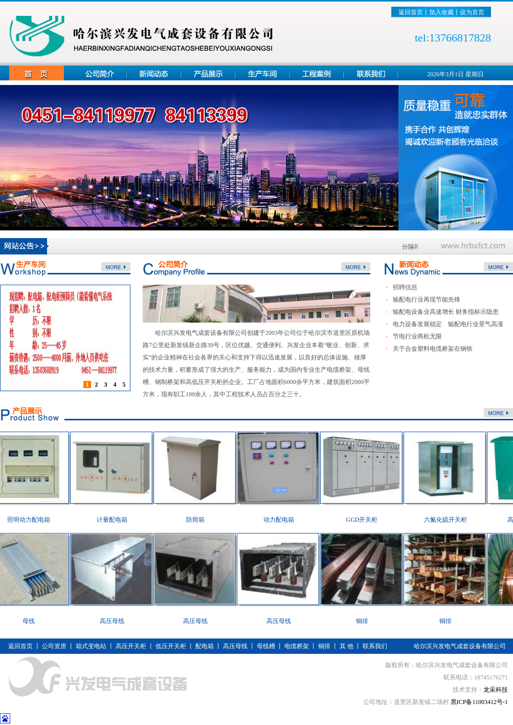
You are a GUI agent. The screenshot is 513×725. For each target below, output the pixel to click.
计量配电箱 (115, 519)
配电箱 (204, 646)
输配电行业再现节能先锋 (426, 299)
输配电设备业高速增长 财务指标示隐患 (446, 311)
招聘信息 (405, 287)
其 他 (346, 646)
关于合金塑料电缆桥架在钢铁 (433, 348)
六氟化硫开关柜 (449, 519)
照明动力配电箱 (32, 519)
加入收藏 (441, 12)
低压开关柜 (170, 646)
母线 (32, 621)
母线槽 (266, 646)
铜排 (366, 621)
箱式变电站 (91, 646)
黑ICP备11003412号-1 (479, 702)
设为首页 (472, 12)
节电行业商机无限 (417, 336)
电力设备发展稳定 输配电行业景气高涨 (448, 324)
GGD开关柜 (366, 519)
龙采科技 (495, 689)
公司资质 (54, 646)
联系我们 (375, 646)
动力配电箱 (282, 519)
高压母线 (115, 621)
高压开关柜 (131, 646)
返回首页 (410, 12)
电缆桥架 (296, 646)
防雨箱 (199, 519)
